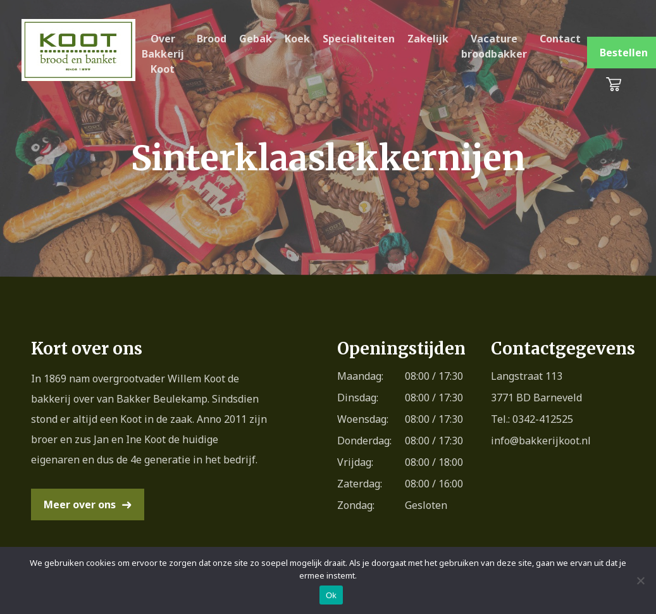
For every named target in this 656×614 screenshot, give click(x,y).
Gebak (255, 39)
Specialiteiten (359, 39)
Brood (211, 39)
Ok (331, 595)
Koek (297, 39)
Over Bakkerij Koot (163, 54)
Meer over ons (80, 504)
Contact (560, 39)
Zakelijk (428, 39)
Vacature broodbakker (494, 46)
